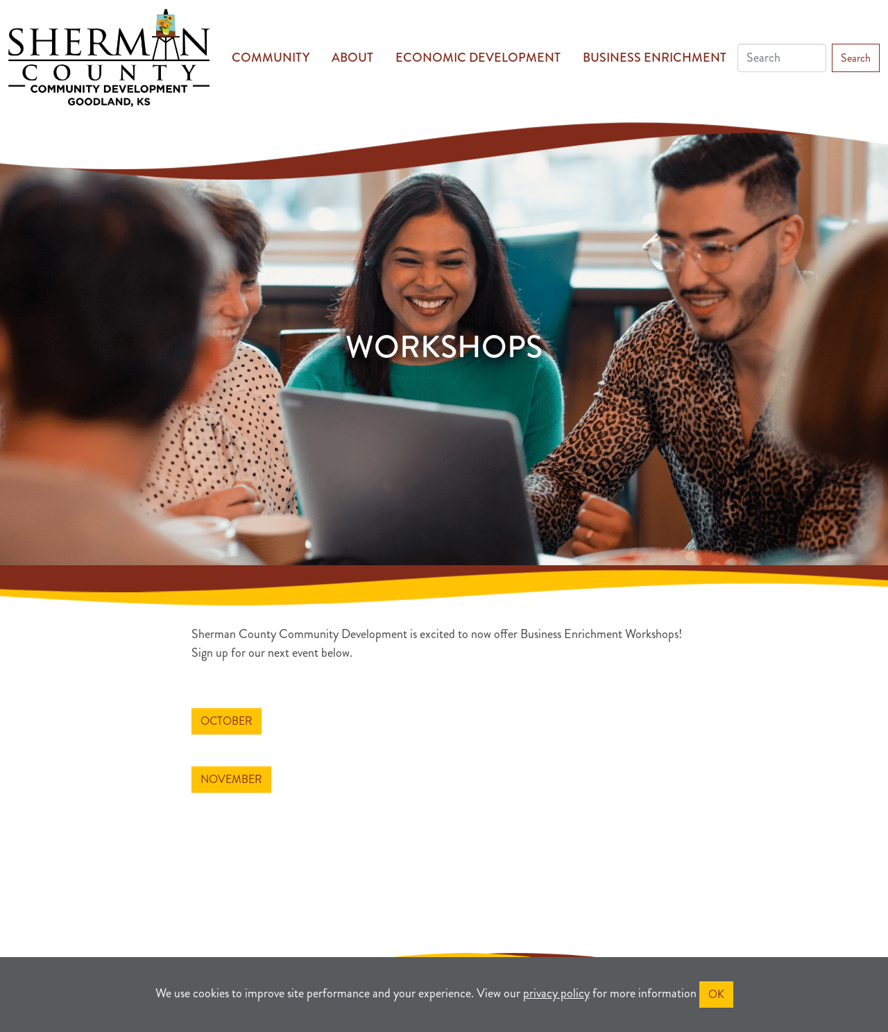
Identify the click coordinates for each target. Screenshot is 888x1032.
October (226, 721)
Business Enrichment (654, 58)
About (352, 58)
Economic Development (478, 58)
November (231, 779)
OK (716, 994)
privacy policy (556, 993)
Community (270, 58)
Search (856, 58)
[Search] (781, 58)
